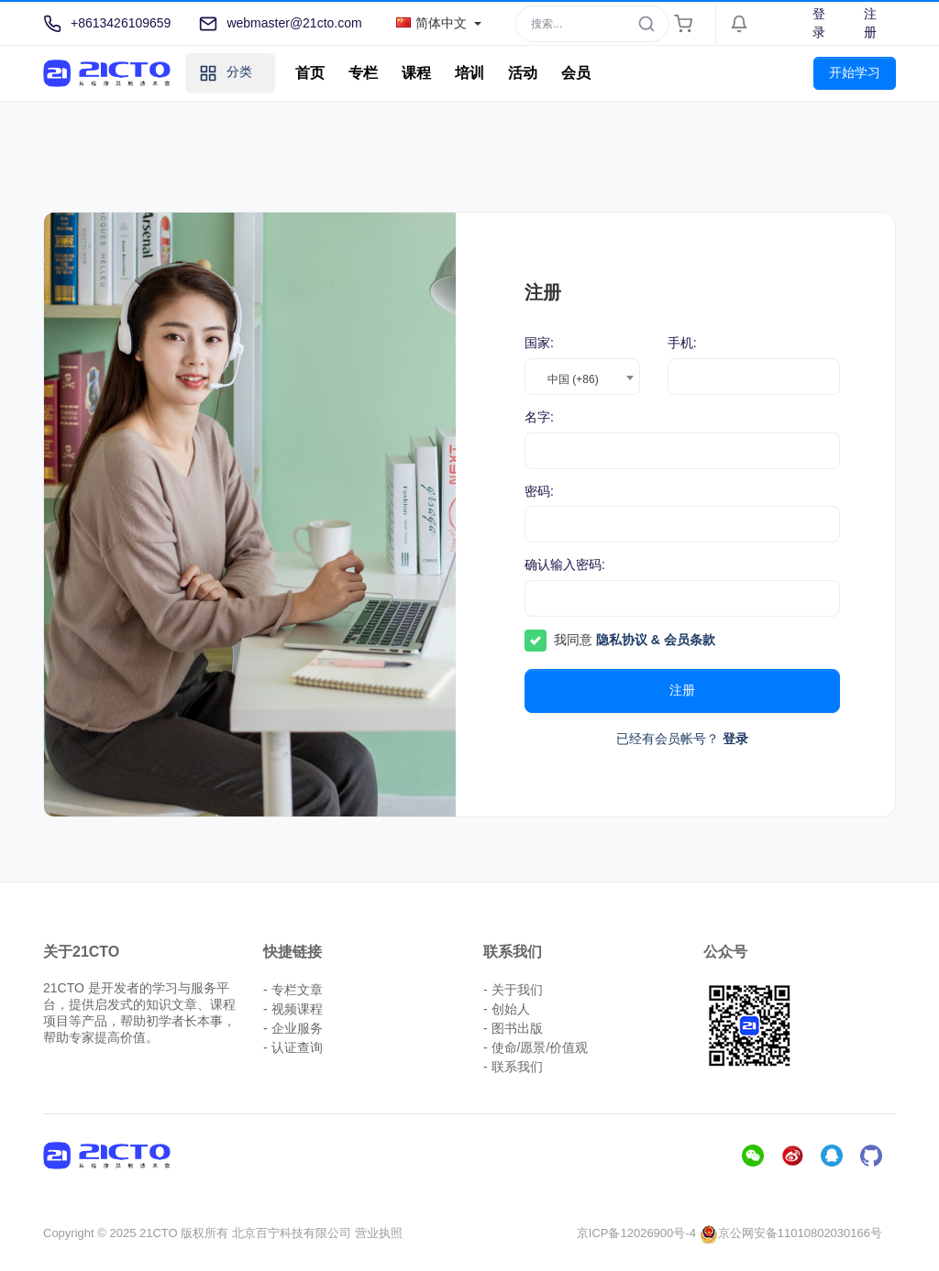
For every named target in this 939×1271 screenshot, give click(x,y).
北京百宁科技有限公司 (291, 1233)
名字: (539, 417)
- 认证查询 (293, 1047)
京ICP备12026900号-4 (636, 1233)
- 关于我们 (513, 989)
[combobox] (582, 376)
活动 (522, 73)
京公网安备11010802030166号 (791, 1233)
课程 (416, 73)
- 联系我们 (513, 1066)
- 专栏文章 (293, 989)
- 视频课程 (293, 1009)
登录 (818, 22)
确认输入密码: (565, 564)
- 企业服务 (293, 1028)
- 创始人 (506, 1009)
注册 (870, 22)
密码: (539, 491)
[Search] (592, 23)
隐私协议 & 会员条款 (655, 639)
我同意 (634, 639)
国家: (539, 342)
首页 (310, 73)
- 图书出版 (513, 1028)
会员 (576, 73)
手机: (682, 342)
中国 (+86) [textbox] (573, 379)
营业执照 (379, 1233)
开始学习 (854, 72)
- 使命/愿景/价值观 (535, 1047)
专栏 (363, 73)
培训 (469, 73)
